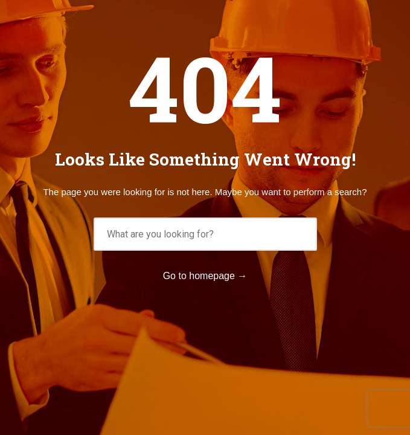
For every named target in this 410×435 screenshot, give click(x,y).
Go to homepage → (205, 276)
